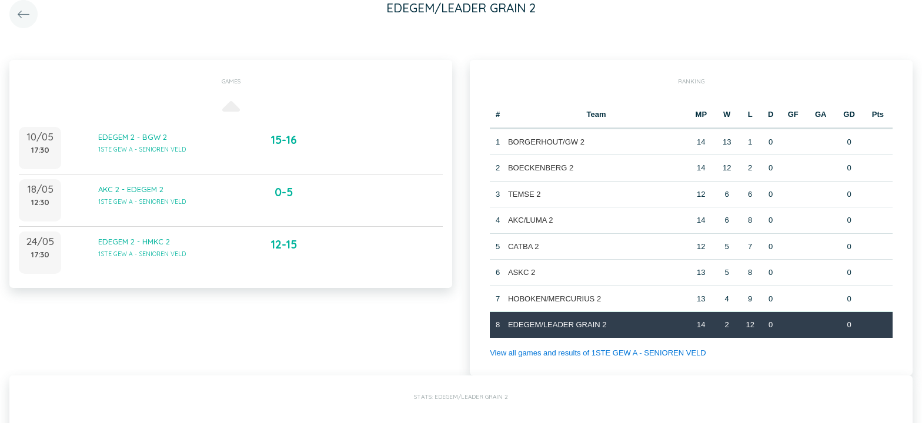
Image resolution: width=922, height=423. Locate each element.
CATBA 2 (523, 246)
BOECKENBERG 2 (540, 167)
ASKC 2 (521, 272)
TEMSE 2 (524, 194)
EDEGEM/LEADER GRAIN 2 (557, 324)
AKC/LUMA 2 (530, 220)
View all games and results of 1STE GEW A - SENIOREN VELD (598, 352)
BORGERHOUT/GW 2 (546, 141)
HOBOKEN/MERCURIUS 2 (554, 298)
